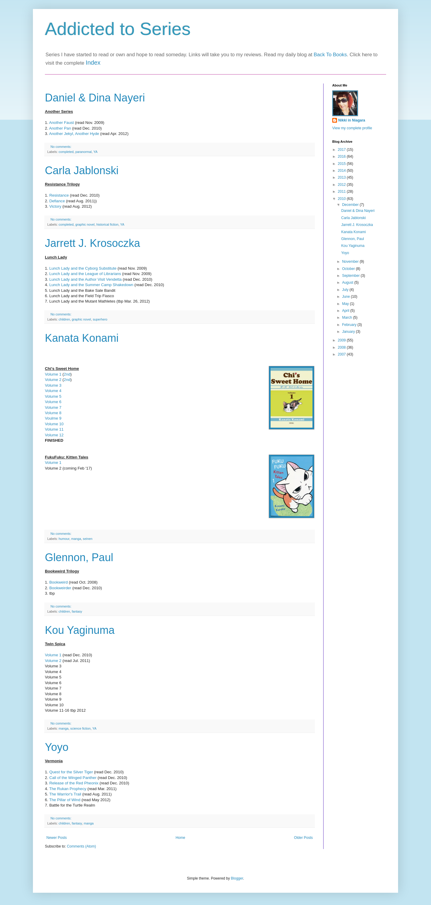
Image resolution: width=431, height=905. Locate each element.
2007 (342, 354)
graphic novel (85, 224)
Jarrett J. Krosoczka (92, 243)
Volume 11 (54, 429)
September (351, 276)
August (348, 282)
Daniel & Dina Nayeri (95, 98)
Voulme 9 (53, 418)
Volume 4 (53, 390)
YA (95, 152)
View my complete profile (352, 128)
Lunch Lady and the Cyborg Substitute (82, 268)
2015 (342, 164)
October (349, 269)
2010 (342, 199)
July (346, 290)
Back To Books (330, 54)
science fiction (80, 728)
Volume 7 (53, 407)
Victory (55, 206)
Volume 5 (53, 396)
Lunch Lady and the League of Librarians (85, 273)
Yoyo (57, 747)
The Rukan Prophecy (67, 788)
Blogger (237, 878)
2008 (342, 347)
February (349, 325)
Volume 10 (54, 424)
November (351, 261)
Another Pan (60, 128)
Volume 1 (53, 374)
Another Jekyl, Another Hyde (74, 133)
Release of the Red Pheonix (73, 783)
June (346, 296)
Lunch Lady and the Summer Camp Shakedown (91, 285)
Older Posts (303, 838)
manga (76, 538)
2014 (342, 170)
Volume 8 (53, 413)
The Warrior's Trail (65, 794)
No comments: (61, 146)
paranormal (83, 152)
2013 (342, 177)
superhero (100, 319)
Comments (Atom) (81, 846)
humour (64, 538)
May (346, 304)
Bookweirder (60, 588)
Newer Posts (56, 838)
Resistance (59, 195)
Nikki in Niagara (351, 120)
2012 (342, 185)
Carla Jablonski (82, 170)
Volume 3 (53, 385)
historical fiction (107, 224)
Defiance (57, 201)
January (349, 331)
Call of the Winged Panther (73, 777)
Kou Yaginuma (80, 630)
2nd (67, 374)
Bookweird (59, 582)
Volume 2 (53, 379)
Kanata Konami (82, 338)
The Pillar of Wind (64, 800)
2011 (342, 191)
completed (66, 152)
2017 (342, 150)
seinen (87, 538)
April (346, 311)
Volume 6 (53, 402)
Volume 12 (55, 435)
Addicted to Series (118, 29)
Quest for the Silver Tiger (71, 772)
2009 (342, 340)
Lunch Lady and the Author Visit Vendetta (85, 279)
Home (180, 838)
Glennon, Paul (79, 557)
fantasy (77, 611)
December (351, 205)
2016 (342, 156)
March (347, 317)
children (64, 319)
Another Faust (61, 122)
